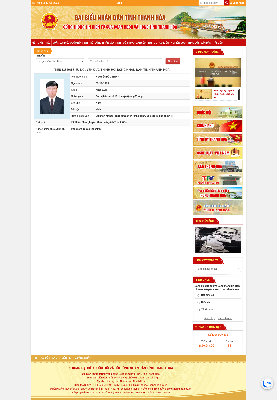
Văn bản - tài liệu (212, 42)
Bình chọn (209, 318)
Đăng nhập (237, 2)
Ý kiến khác (207, 309)
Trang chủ (34, 42)
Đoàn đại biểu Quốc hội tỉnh (70, 42)
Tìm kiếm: (39, 55)
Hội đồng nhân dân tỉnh (105, 42)
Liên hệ (66, 358)
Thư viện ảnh (204, 221)
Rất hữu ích (207, 295)
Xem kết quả (225, 318)
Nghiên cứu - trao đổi (185, 42)
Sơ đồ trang (49, 358)
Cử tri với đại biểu (134, 42)
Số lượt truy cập (218, 334)
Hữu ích (205, 302)
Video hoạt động (207, 51)
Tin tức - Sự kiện (158, 42)
